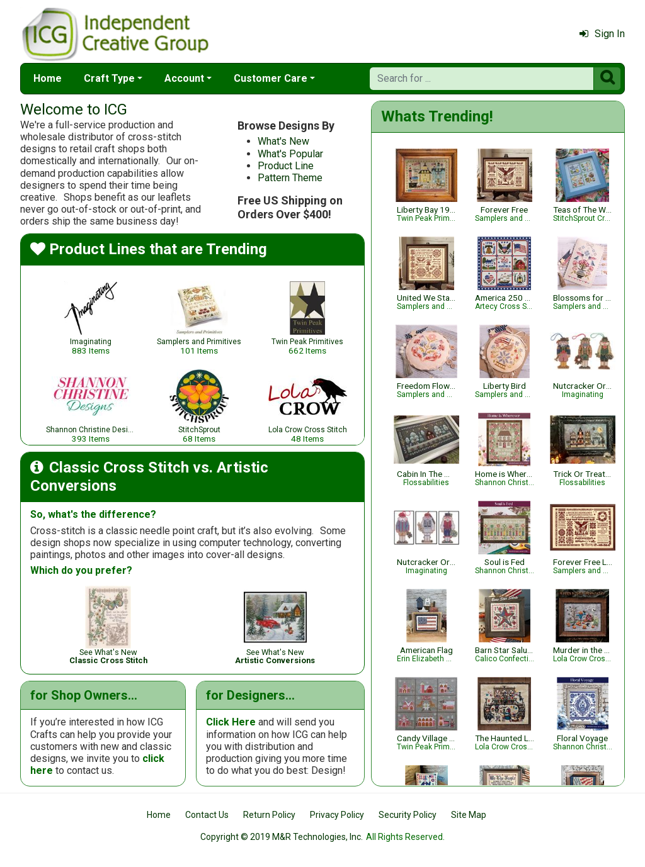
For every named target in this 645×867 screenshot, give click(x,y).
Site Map (468, 815)
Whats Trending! (437, 116)
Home (47, 78)
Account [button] (184, 78)
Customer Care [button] (270, 78)
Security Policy (408, 815)
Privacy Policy (337, 815)
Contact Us (207, 815)
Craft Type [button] (109, 78)
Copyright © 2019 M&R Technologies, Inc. (281, 837)
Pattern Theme (290, 178)
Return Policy (269, 815)
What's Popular (290, 154)
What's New (283, 141)
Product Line (286, 166)
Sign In (602, 34)
